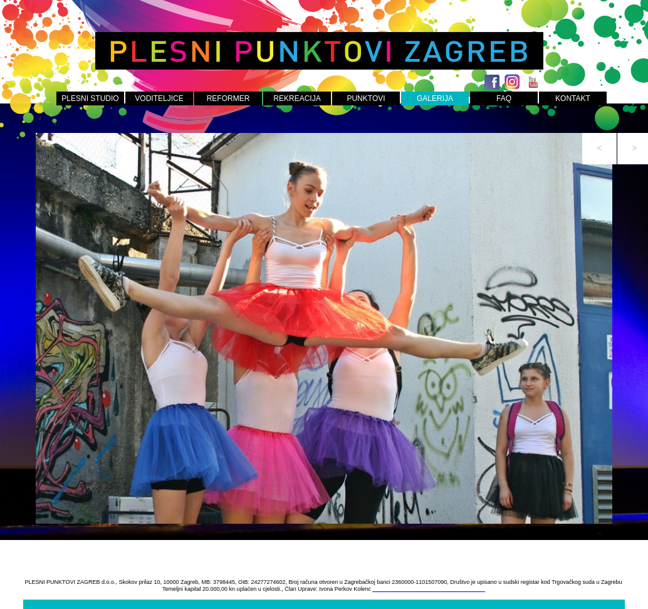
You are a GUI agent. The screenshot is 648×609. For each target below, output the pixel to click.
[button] (599, 148)
